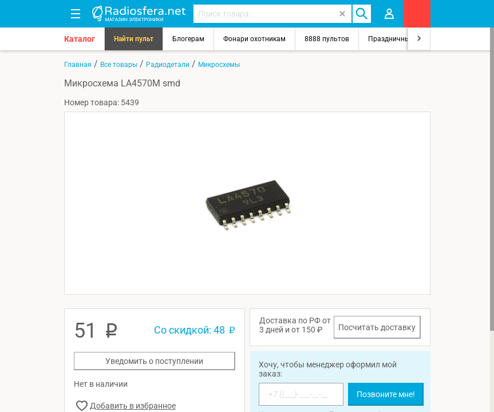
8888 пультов (327, 39)
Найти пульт (133, 39)
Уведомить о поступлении (154, 361)
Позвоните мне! (386, 394)
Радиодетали (167, 65)
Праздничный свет (399, 39)
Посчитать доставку (377, 327)
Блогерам (188, 39)
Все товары (118, 65)
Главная (78, 65)
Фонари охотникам (254, 39)
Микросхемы (219, 65)
